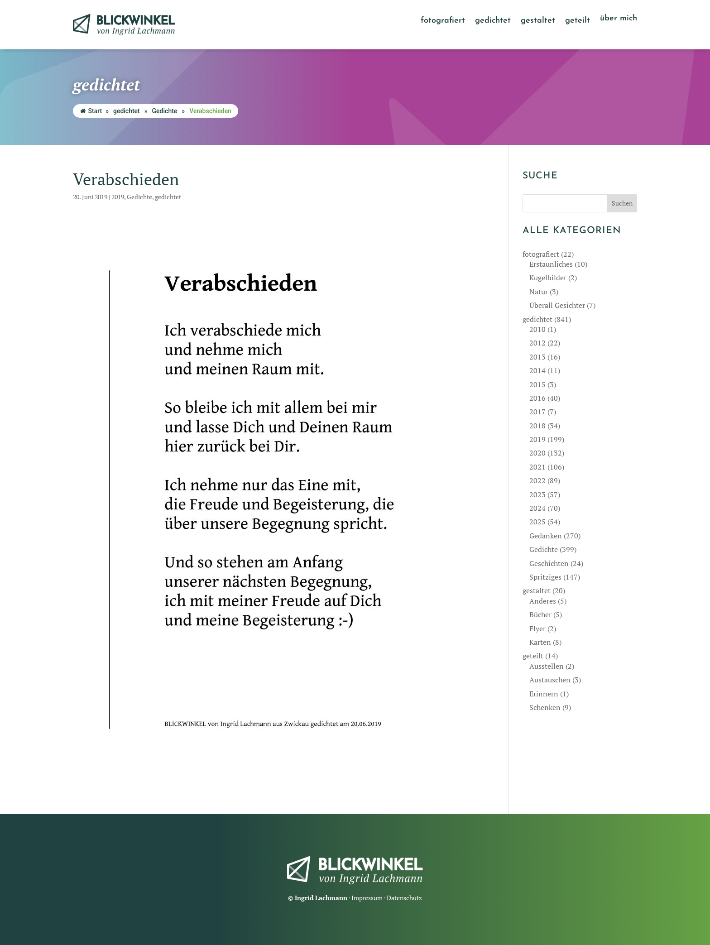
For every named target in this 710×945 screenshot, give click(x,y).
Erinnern (543, 694)
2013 (537, 357)
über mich (618, 19)
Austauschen (550, 680)
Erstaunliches (551, 264)
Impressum (367, 897)
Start (91, 111)
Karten (540, 642)
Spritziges (545, 577)
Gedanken (545, 536)
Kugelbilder (547, 278)
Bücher (540, 614)
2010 (537, 329)
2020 (537, 453)
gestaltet (538, 21)
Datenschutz (404, 897)
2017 (537, 412)
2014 (537, 370)
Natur (538, 292)
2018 (537, 426)
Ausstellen (546, 666)
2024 (537, 508)
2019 (117, 196)
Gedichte (165, 111)
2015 (537, 384)
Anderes (542, 601)
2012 (537, 343)
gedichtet (493, 21)
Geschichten (549, 563)
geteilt (577, 21)
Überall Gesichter (557, 305)
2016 (537, 398)
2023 (537, 494)
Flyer (537, 628)
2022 (537, 480)
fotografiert (443, 21)
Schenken (545, 707)
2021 (537, 467)
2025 (537, 522)
